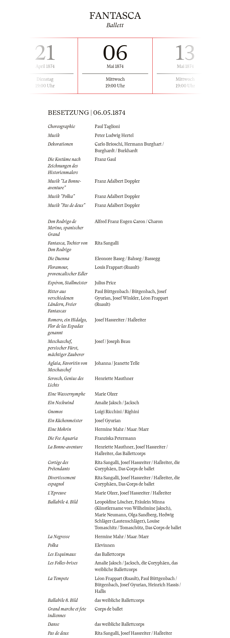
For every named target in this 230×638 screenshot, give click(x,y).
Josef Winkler (126, 298)
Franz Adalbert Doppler (117, 181)
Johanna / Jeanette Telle (117, 363)
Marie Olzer (106, 394)
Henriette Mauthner (114, 378)
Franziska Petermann (115, 438)
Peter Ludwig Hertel (114, 135)
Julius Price (105, 282)
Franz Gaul (105, 159)
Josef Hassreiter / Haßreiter (120, 320)
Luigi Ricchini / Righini (117, 411)
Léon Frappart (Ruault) (117, 578)
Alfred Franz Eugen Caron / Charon (129, 221)
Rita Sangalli (107, 243)
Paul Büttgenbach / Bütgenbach (125, 291)
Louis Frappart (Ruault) (117, 267)
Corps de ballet (109, 609)
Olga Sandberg (142, 514)
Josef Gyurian (108, 420)
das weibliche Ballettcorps (119, 600)
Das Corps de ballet (136, 468)
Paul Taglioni (107, 126)
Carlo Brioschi (108, 144)
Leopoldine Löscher (114, 502)
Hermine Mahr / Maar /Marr (122, 429)
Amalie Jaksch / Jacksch (117, 402)
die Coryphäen (155, 563)
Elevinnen (105, 545)
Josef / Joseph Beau (112, 341)
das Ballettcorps (130, 453)
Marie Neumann (110, 514)
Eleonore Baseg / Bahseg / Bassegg (127, 258)
